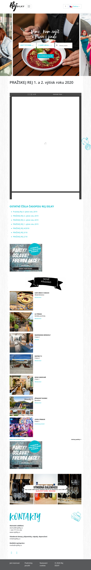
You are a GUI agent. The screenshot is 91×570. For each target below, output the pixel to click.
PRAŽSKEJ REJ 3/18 (20, 232)
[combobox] (27, 45)
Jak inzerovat (15, 563)
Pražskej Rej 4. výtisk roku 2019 (25, 212)
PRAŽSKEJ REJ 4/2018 (21, 228)
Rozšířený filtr (45, 56)
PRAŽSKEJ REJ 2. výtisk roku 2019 (25, 220)
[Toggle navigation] (29, 6)
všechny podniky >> (76, 439)
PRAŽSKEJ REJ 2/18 (20, 237)
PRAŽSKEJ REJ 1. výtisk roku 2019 (25, 224)
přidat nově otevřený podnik (17, 439)
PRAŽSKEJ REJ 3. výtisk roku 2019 (25, 216)
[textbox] (26, 45)
